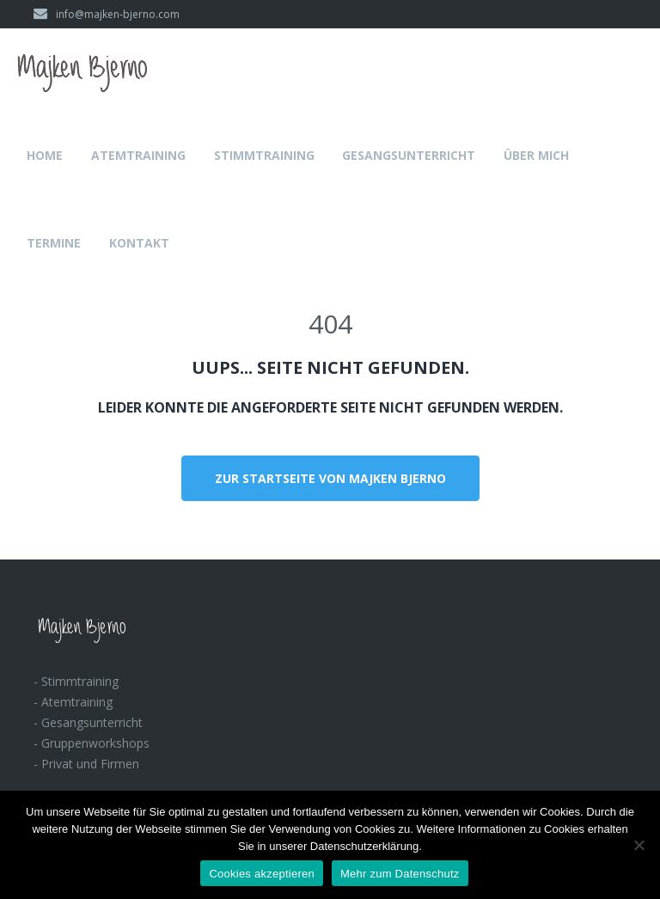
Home (45, 155)
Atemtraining (138, 155)
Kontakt (139, 243)
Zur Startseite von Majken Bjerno (330, 478)
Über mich (536, 155)
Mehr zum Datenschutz (400, 873)
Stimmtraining (264, 155)
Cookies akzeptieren (262, 873)
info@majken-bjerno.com (107, 14)
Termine (54, 243)
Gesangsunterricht (408, 155)
